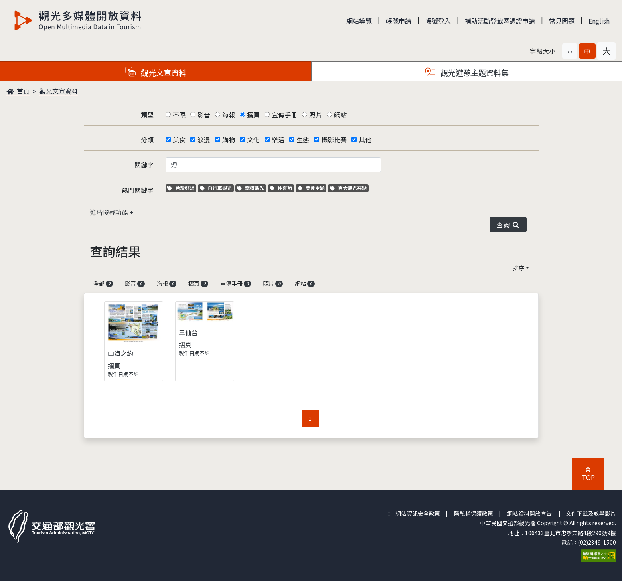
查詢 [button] (507, 224)
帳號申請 (398, 21)
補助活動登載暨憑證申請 (500, 21)
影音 (203, 114)
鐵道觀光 (251, 187)
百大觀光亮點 (348, 187)
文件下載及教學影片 (591, 513)
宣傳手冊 (284, 114)
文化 (253, 139)
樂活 (278, 139)
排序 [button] (518, 268)
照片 (315, 114)
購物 (228, 139)
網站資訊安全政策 (417, 513)
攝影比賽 (334, 139)
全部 (103, 283)
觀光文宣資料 (58, 91)
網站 (340, 114)
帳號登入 (438, 21)
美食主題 (312, 187)
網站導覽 (359, 21)
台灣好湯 (181, 187)
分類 (147, 139)
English (599, 21)
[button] (569, 51)
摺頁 (253, 114)
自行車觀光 (216, 187)
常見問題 (562, 21)
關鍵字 (144, 165)
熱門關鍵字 (138, 190)
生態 (302, 139)
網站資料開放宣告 (529, 513)
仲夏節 (282, 187)
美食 (179, 139)
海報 (228, 114)
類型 (147, 114)
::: (390, 513)
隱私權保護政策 (473, 513)
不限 (179, 114)
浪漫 (203, 139)
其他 (365, 139)
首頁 (18, 91)
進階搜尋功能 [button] (110, 212)
